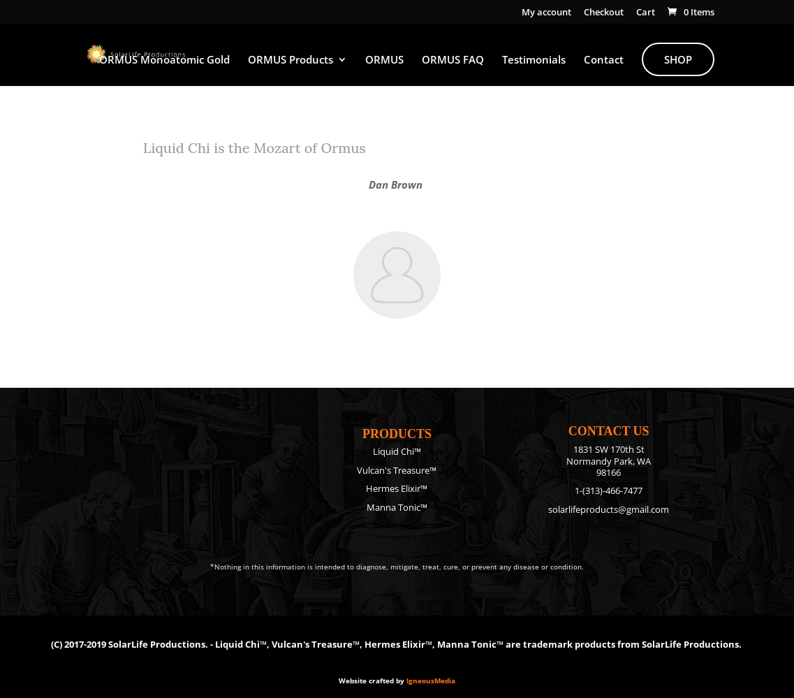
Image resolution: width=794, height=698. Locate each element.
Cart (645, 13)
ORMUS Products (290, 60)
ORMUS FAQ (453, 60)
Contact (604, 60)
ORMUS (384, 60)
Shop (678, 59)
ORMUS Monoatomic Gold (164, 60)
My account (546, 13)
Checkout (604, 13)
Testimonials (534, 60)
